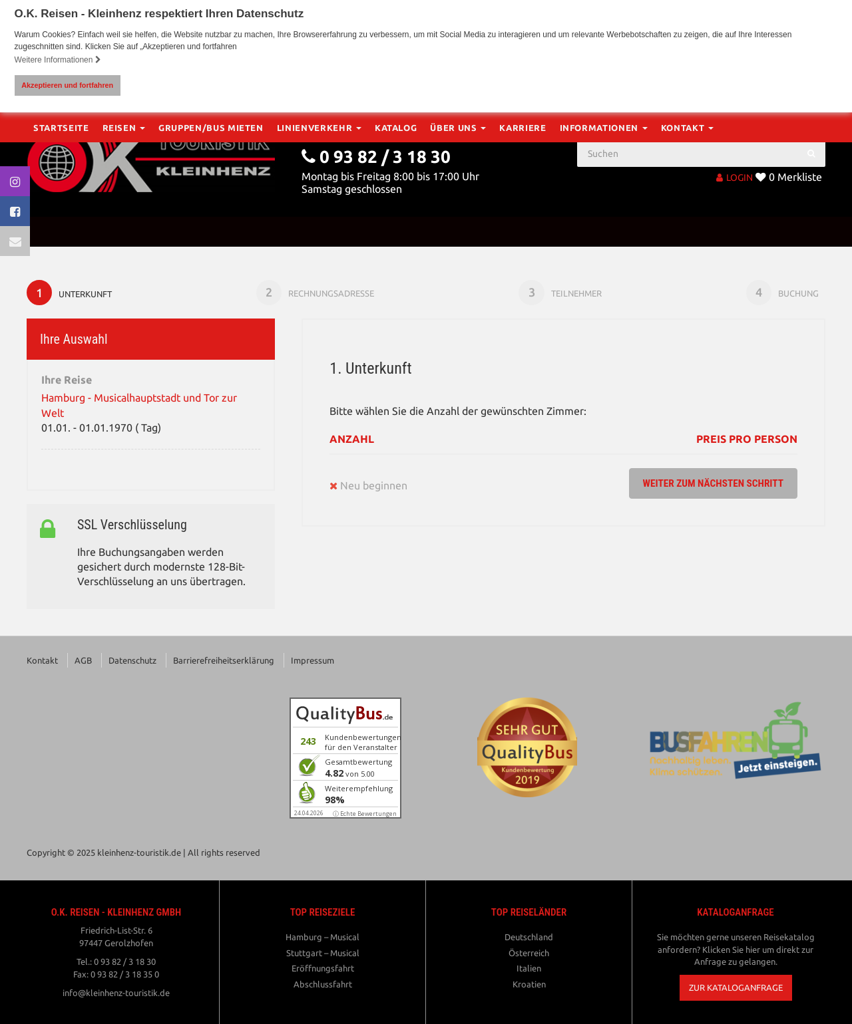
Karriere (522, 231)
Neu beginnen (368, 486)
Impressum (312, 661)
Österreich (529, 953)
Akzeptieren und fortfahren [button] (67, 85)
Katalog (396, 231)
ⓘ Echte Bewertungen (365, 814)
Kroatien (529, 984)
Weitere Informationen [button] (58, 59)
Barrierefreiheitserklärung (223, 661)
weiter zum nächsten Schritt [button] (709, 483)
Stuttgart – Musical (322, 953)
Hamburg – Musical (322, 937)
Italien (529, 968)
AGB (83, 661)
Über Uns (458, 231)
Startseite (61, 231)
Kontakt (687, 231)
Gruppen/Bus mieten (211, 231)
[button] (736, 988)
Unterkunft (70, 292)
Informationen (604, 231)
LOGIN (734, 177)
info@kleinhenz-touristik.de (116, 993)
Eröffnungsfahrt (323, 968)
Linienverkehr (319, 231)
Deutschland (529, 937)
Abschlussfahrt (323, 984)
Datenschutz (132, 661)
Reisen (124, 231)
